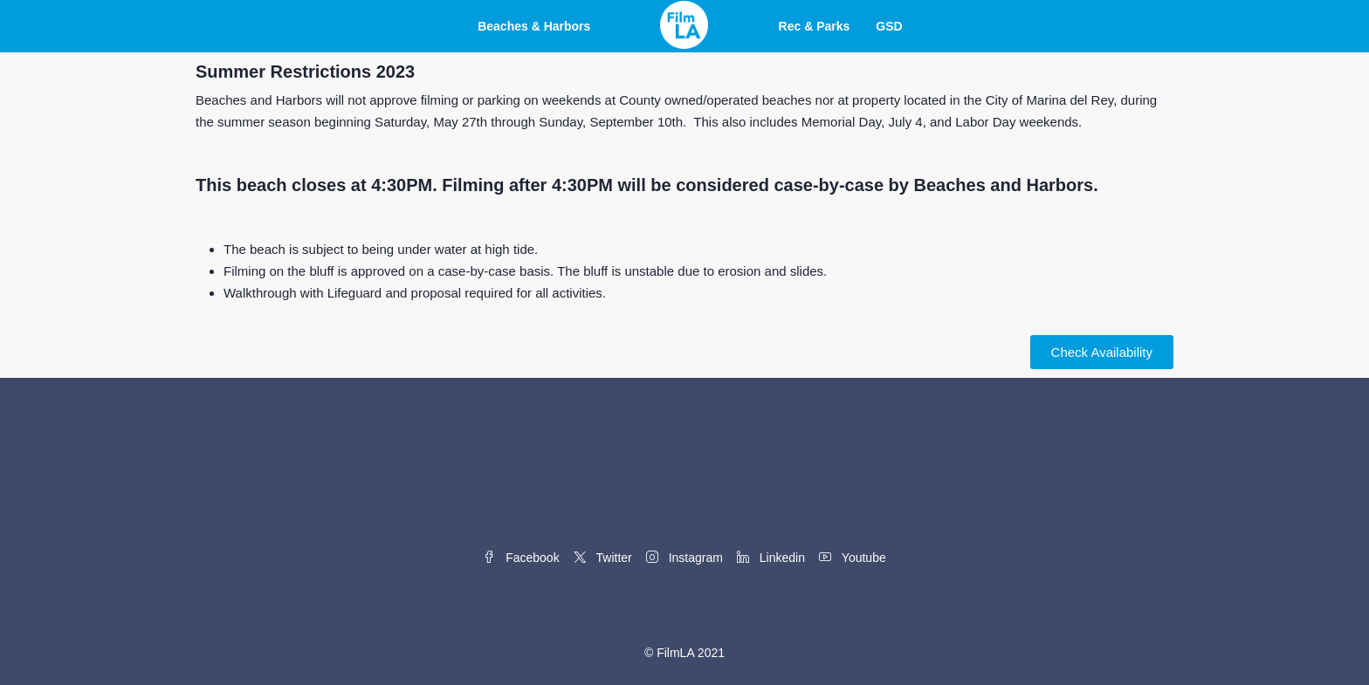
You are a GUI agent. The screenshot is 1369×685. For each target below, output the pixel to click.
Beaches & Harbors (534, 26)
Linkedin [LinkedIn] (771, 558)
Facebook (521, 558)
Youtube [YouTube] (852, 558)
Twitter (603, 558)
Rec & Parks (814, 26)
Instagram (684, 558)
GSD (889, 26)
